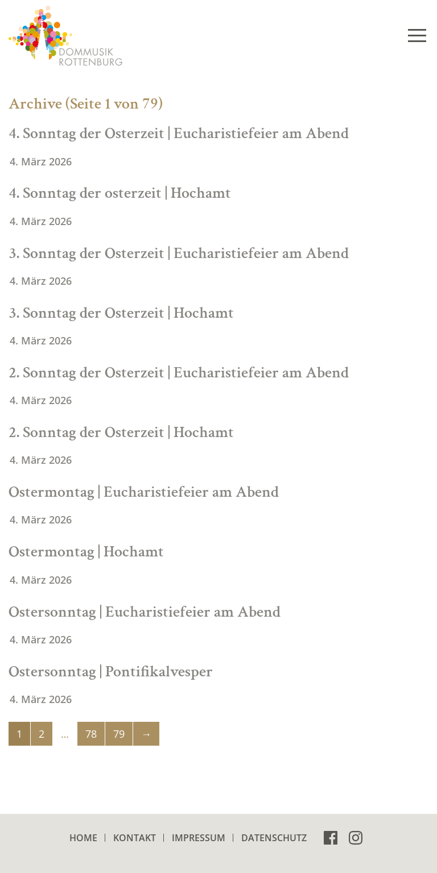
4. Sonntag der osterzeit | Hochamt (120, 192)
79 (119, 734)
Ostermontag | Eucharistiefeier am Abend (144, 491)
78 (91, 734)
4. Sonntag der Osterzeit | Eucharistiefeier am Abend (179, 133)
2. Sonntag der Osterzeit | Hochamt (121, 432)
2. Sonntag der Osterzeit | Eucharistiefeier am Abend (179, 372)
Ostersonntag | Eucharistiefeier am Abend (145, 611)
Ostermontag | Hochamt (86, 551)
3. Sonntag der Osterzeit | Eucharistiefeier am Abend (179, 253)
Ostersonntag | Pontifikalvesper (111, 671)
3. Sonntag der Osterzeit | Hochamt (121, 312)
